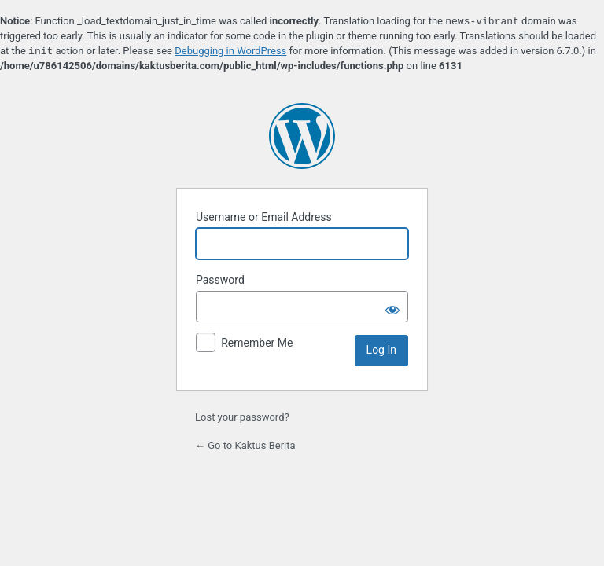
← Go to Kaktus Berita (245, 445)
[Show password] (392, 306)
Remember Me (257, 342)
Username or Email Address (264, 217)
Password (220, 280)
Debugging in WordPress (230, 51)
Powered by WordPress (302, 136)
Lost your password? (242, 417)
